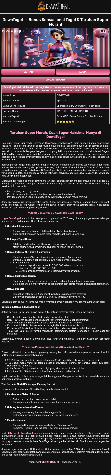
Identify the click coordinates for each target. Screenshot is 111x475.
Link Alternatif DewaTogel (17, 433)
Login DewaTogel (11, 218)
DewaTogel (51, 143)
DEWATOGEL (48, 462)
